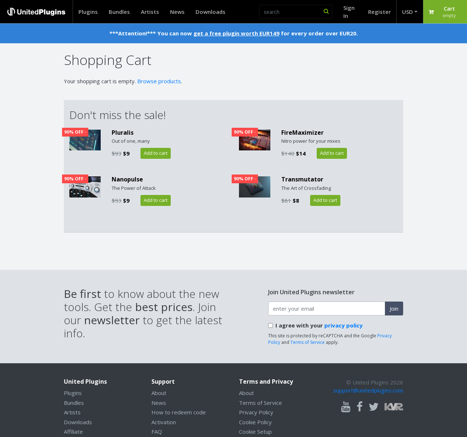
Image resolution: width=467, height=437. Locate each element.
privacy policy (343, 325)
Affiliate (73, 431)
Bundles (119, 11)
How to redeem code (178, 412)
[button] (445, 11)
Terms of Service (307, 342)
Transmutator (302, 179)
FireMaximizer (302, 133)
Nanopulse (127, 179)
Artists (150, 11)
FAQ (156, 431)
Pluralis (123, 133)
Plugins (88, 11)
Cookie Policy (255, 422)
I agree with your (319, 325)
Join (394, 308)
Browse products (159, 81)
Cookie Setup (255, 431)
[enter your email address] (326, 308)
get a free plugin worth (225, 33)
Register (379, 11)
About (158, 392)
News (177, 11)
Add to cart (155, 153)
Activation (163, 422)
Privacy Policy (256, 412)
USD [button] (407, 11)
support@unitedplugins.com (368, 390)
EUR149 (269, 33)
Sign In (349, 12)
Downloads (210, 11)
